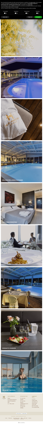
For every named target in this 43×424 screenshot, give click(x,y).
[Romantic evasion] (21, 329)
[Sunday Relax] (21, 119)
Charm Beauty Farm (16, 418)
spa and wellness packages (12, 180)
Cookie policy (24, 413)
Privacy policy (19, 413)
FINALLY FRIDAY (7, 96)
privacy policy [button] (32, 2)
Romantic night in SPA (10, 306)
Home (6, 418)
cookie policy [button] (30, 4)
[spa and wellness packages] (21, 161)
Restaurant (10, 418)
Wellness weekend (9, 222)
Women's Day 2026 (8, 54)
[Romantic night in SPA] (21, 287)
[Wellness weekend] (21, 203)
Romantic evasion (9, 348)
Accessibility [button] (22, 422)
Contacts (29, 418)
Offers (22, 418)
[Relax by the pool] (21, 371)
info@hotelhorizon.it (24, 403)
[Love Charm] (21, 245)
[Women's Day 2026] (21, 35)
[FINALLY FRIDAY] (21, 77)
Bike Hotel (25, 418)
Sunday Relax (7, 138)
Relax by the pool (9, 390)
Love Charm (6, 264)
